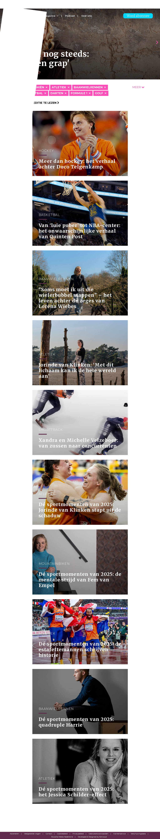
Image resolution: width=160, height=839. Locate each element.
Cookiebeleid (62, 834)
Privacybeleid (78, 834)
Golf (99, 93)
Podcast (70, 15)
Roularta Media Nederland (62, 837)
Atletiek (59, 87)
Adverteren (14, 834)
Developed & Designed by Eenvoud (92, 837)
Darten (57, 93)
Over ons (86, 15)
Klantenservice (119, 834)
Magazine (49, 15)
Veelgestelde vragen (32, 834)
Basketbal (34, 93)
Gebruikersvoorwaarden (98, 834)
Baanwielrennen (88, 87)
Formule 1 (79, 93)
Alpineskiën (34, 87)
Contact (49, 834)
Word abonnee (138, 16)
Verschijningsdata (138, 834)
